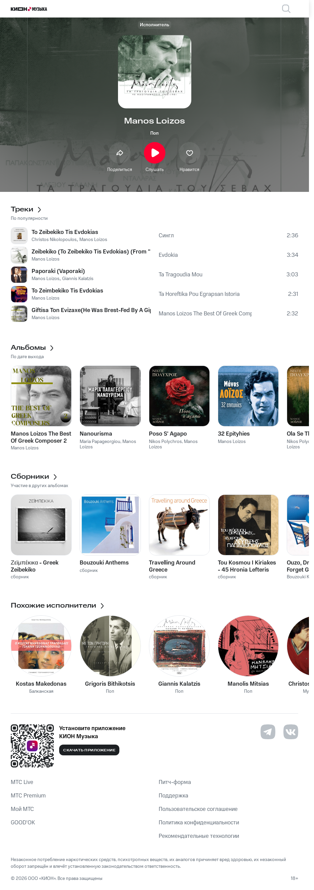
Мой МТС (22, 809)
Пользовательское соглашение (198, 809)
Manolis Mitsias (248, 684)
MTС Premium (28, 796)
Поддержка (173, 796)
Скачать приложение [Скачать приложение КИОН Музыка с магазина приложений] (89, 750)
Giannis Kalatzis (179, 684)
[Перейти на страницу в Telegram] (268, 731)
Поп (154, 133)
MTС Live (22, 782)
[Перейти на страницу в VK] (290, 731)
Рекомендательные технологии (199, 836)
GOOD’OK (23, 823)
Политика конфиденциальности (199, 823)
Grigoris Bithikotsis (110, 684)
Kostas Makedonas (41, 684)
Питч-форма (175, 782)
